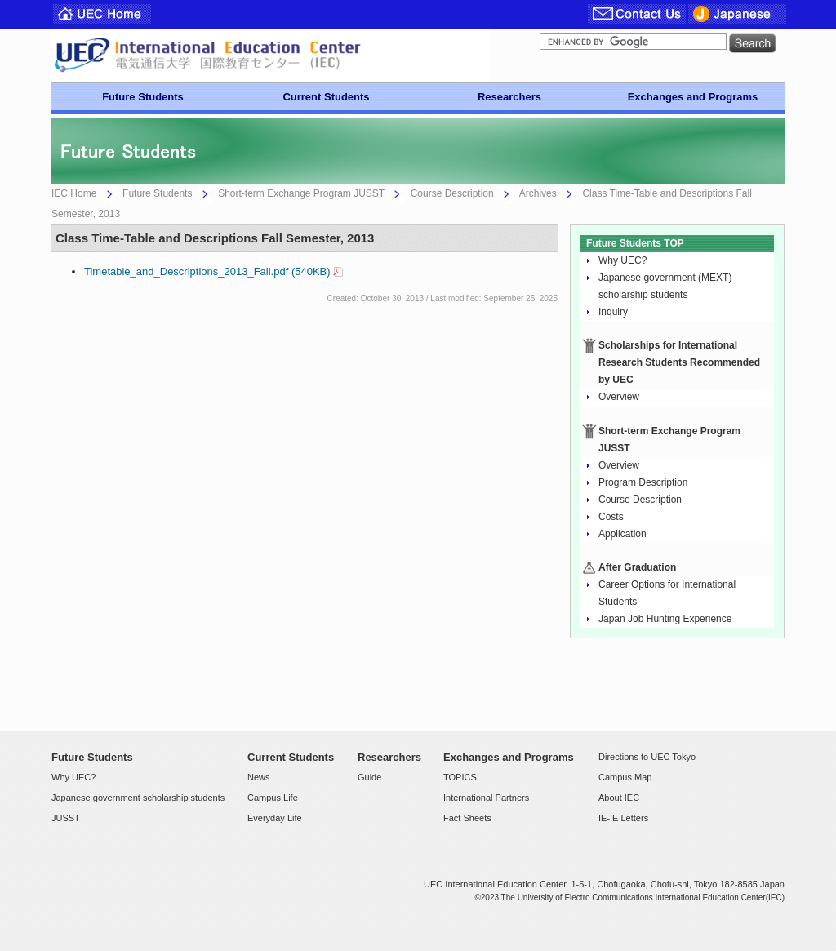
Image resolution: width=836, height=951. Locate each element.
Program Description (642, 482)
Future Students (143, 97)
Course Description (452, 193)
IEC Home (73, 193)
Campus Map (624, 777)
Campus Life (272, 797)
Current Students (325, 97)
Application (622, 534)
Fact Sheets (467, 818)
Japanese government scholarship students (138, 797)
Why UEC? (622, 260)
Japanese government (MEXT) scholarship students (665, 286)
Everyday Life (274, 818)
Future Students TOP (635, 243)
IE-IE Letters (623, 818)
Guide (369, 777)
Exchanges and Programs (693, 97)
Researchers (509, 97)
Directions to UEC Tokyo (647, 757)
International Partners (486, 797)
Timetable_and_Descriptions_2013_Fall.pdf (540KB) (207, 271)
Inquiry (613, 312)
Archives (538, 193)
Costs (611, 516)
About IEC (618, 797)
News (258, 777)
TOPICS (460, 777)
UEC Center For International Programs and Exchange (271, 55)
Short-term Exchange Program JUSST (301, 193)
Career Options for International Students (667, 593)
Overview (618, 396)
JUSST (65, 818)
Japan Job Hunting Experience (665, 618)
